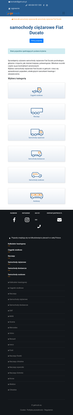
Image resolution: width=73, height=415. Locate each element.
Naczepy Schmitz (15, 373)
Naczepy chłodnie (16, 361)
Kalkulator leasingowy (17, 244)
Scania (11, 322)
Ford (10, 350)
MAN (11, 316)
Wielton (11, 384)
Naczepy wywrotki (16, 367)
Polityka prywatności (35, 410)
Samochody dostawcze (17, 268)
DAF (10, 310)
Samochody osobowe (16, 274)
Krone (11, 378)
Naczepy (11, 256)
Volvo (11, 333)
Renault (12, 339)
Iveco (11, 345)
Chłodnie (12, 390)
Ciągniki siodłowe (15, 250)
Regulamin (48, 410)
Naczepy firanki (15, 356)
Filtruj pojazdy (36, 41)
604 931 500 (36, 5)
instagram (26, 214)
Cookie (23, 410)
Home (15, 19)
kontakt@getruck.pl (18, 1)
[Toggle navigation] (63, 13)
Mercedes (12, 328)
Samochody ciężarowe (17, 262)
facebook (13, 214)
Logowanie (14, 8)
